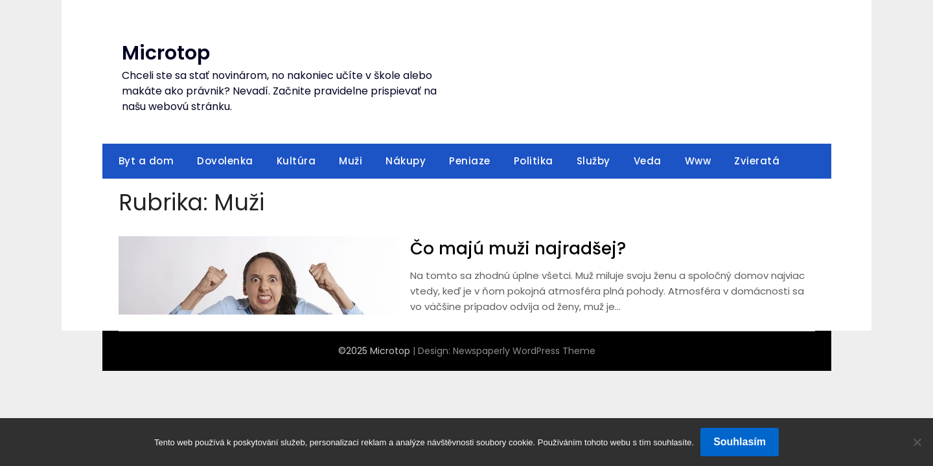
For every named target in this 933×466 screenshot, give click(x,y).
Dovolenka (225, 161)
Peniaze (469, 161)
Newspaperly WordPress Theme (524, 350)
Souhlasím (739, 441)
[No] (916, 442)
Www (698, 161)
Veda (648, 161)
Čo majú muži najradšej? (518, 248)
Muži (350, 161)
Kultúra (296, 161)
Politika (533, 161)
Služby (593, 161)
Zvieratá (756, 161)
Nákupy (406, 161)
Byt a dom (146, 161)
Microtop (166, 53)
